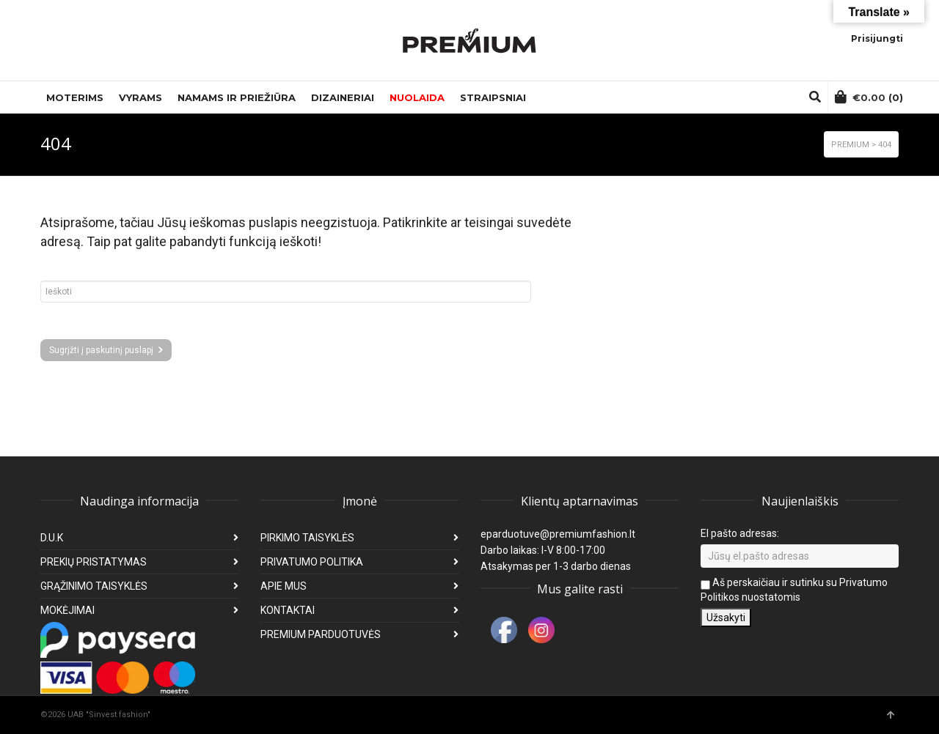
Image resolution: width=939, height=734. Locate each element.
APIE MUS (283, 586)
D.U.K (51, 538)
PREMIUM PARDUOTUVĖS (320, 634)
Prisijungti (877, 38)
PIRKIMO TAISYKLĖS (307, 538)
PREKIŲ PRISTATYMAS (93, 562)
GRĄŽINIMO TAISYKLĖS (93, 586)
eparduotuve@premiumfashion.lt (558, 534)
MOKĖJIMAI (67, 610)
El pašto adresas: (740, 533)
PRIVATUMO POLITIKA (311, 562)
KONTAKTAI (287, 610)
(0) (869, 96)
